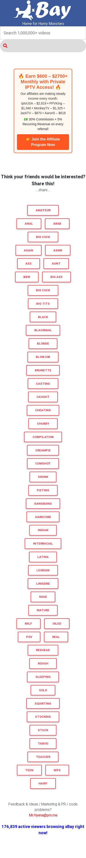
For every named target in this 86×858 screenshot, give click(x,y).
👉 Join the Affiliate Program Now (43, 142)
